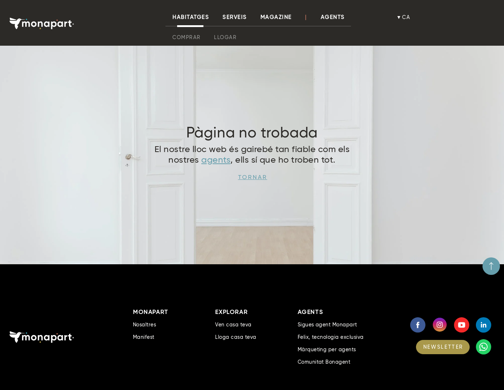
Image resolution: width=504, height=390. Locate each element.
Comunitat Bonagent (324, 362)
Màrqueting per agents (327, 349)
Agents (333, 17)
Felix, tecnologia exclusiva (331, 337)
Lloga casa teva (235, 337)
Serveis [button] (234, 17)
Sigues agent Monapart (327, 324)
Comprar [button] (186, 37)
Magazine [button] (276, 17)
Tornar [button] (252, 177)
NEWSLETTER (443, 347)
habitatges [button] (190, 17)
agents (215, 159)
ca (406, 17)
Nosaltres (144, 324)
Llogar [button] (225, 37)
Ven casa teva (233, 324)
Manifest (143, 337)
